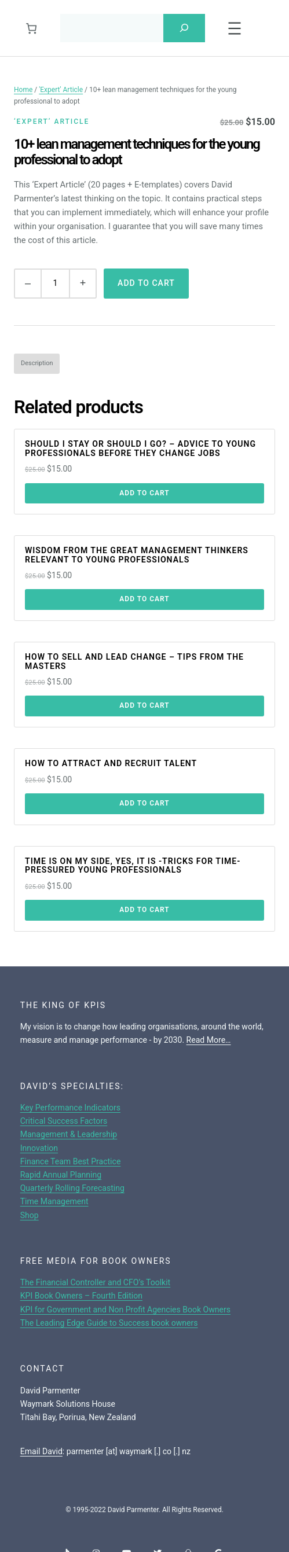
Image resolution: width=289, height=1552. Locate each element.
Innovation (39, 1147)
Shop (29, 1214)
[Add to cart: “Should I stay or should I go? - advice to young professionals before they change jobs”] (144, 493)
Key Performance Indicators (70, 1107)
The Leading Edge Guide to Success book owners (109, 1322)
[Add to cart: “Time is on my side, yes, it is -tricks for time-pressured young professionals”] (144, 909)
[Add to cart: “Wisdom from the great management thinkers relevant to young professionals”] (144, 599)
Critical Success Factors (63, 1120)
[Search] (184, 28)
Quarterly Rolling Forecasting (72, 1187)
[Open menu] (234, 27)
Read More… (208, 1039)
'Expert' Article (61, 89)
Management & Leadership (69, 1133)
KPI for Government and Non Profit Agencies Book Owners (125, 1309)
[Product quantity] (55, 283)
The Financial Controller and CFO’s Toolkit (95, 1281)
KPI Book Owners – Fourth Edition (81, 1295)
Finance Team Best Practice (70, 1160)
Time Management (54, 1200)
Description (37, 362)
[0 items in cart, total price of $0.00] (31, 28)
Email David (41, 1450)
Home (23, 89)
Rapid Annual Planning (60, 1174)
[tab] (37, 363)
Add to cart (146, 282)
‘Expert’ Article (51, 121)
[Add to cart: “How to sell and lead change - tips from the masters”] (144, 706)
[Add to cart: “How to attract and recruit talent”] (144, 803)
